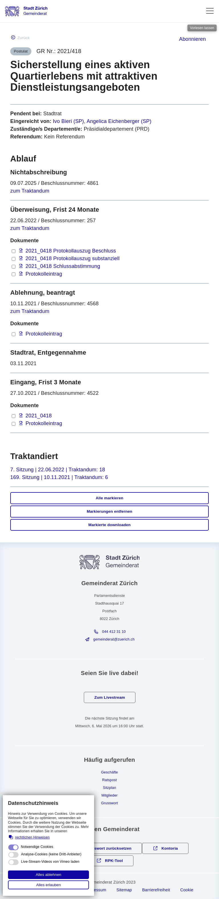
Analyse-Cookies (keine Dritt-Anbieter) (51, 854)
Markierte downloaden (109, 525)
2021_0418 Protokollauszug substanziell (73, 258)
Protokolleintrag (44, 274)
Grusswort (109, 803)
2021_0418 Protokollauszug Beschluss (71, 251)
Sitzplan (109, 788)
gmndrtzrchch (114, 639)
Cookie (186, 890)
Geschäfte (109, 772)
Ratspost (109, 780)
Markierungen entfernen (109, 511)
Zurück (23, 38)
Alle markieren (109, 498)
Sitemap (124, 890)
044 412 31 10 (114, 632)
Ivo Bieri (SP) (68, 121)
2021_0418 (39, 416)
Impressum (95, 890)
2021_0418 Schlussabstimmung (63, 266)
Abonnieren (192, 39)
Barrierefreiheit (156, 890)
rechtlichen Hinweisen (32, 837)
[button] (209, 10)
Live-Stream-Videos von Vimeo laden (50, 862)
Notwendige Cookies (37, 847)
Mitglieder (110, 795)
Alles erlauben (48, 885)
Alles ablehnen (48, 874)
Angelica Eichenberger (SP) (119, 121)
